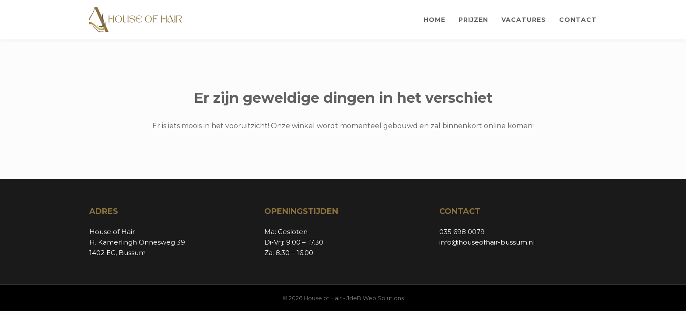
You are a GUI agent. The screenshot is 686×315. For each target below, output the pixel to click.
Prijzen (473, 20)
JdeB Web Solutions (375, 297)
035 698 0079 (462, 232)
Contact (578, 20)
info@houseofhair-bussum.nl (487, 242)
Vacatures (523, 20)
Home (434, 20)
